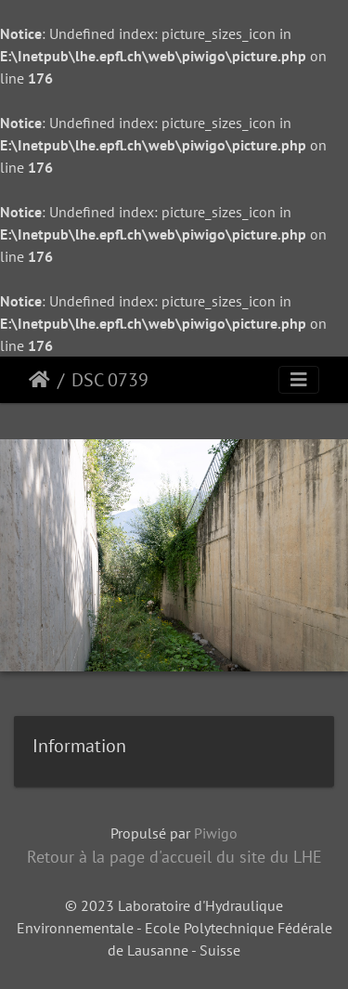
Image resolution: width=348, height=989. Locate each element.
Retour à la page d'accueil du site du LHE (174, 856)
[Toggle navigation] (298, 380)
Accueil (39, 380)
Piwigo (216, 833)
